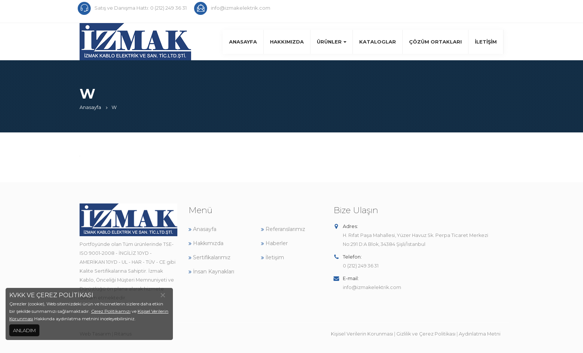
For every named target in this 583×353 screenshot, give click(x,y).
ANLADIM (24, 330)
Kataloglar (377, 42)
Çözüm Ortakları (435, 42)
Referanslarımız (283, 229)
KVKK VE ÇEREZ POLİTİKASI (51, 295)
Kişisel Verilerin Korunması (362, 334)
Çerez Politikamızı (111, 311)
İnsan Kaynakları (211, 271)
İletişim (486, 42)
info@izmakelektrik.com (372, 287)
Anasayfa (243, 42)
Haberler (274, 243)
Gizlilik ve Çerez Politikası (425, 334)
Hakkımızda (287, 42)
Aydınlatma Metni (479, 334)
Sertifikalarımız (210, 257)
